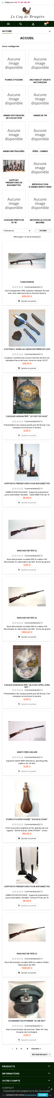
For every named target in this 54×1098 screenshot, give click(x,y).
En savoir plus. (30, 1095)
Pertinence (17, 231)
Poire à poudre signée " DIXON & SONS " (27, 819)
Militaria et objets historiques (40, 81)
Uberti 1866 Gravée (27, 752)
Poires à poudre (14, 79)
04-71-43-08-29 (22, 2)
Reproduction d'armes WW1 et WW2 (40, 185)
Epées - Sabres (40, 151)
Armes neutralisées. (14, 151)
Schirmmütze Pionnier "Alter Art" (27, 1020)
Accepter (42, 1095)
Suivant (36, 1048)
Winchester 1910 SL (27, 550)
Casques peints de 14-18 (14, 221)
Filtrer (43, 230)
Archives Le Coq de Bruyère (40, 221)
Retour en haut (41, 1054)
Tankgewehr (27, 282)
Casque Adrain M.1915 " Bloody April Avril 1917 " (27, 686)
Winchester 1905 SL (27, 953)
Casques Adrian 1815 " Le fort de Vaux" (27, 416)
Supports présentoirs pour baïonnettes (27, 483)
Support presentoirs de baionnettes (14, 183)
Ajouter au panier (27, 301)
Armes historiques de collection (13, 116)
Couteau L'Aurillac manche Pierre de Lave (27, 349)
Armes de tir (40, 115)
